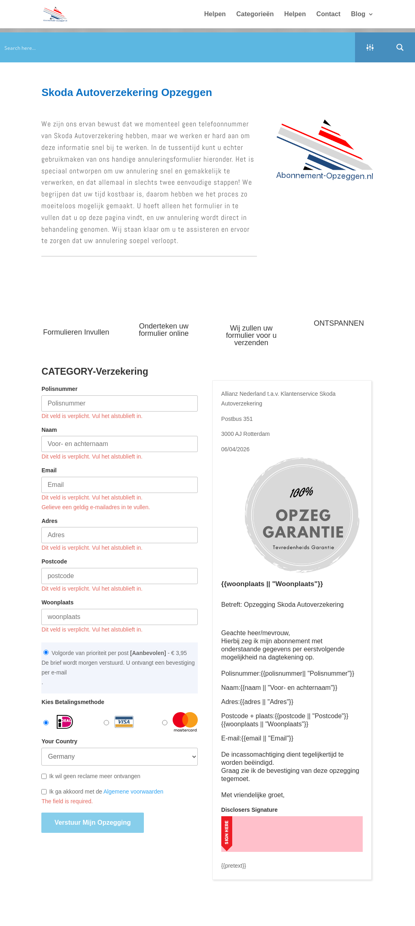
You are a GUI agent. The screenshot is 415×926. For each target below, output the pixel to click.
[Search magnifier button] (400, 47)
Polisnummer (59, 389)
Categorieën (255, 14)
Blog (358, 14)
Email (48, 470)
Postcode (54, 561)
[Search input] (177, 47)
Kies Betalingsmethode (72, 702)
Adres (49, 521)
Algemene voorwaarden (133, 791)
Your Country (59, 741)
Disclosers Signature (249, 810)
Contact (329, 14)
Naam (49, 430)
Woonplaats (57, 602)
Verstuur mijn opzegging (92, 822)
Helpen (215, 14)
